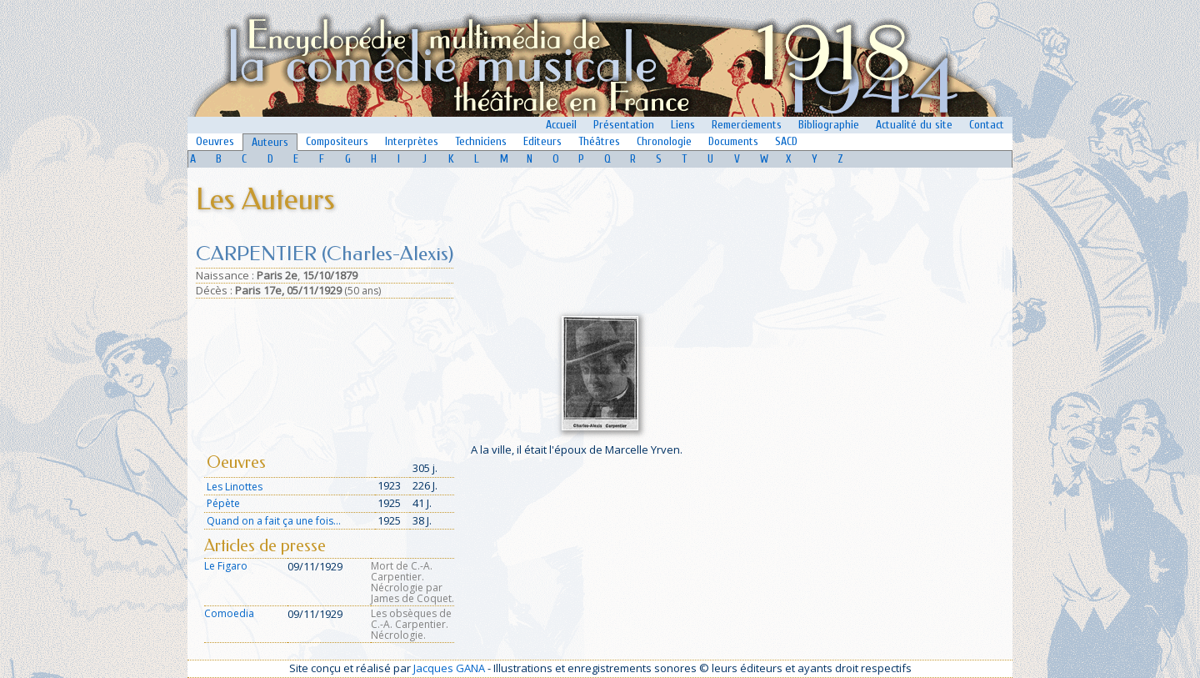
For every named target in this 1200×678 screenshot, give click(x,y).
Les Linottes (234, 487)
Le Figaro (226, 566)
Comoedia (229, 613)
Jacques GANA (449, 667)
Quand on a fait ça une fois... (274, 521)
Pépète (223, 503)
